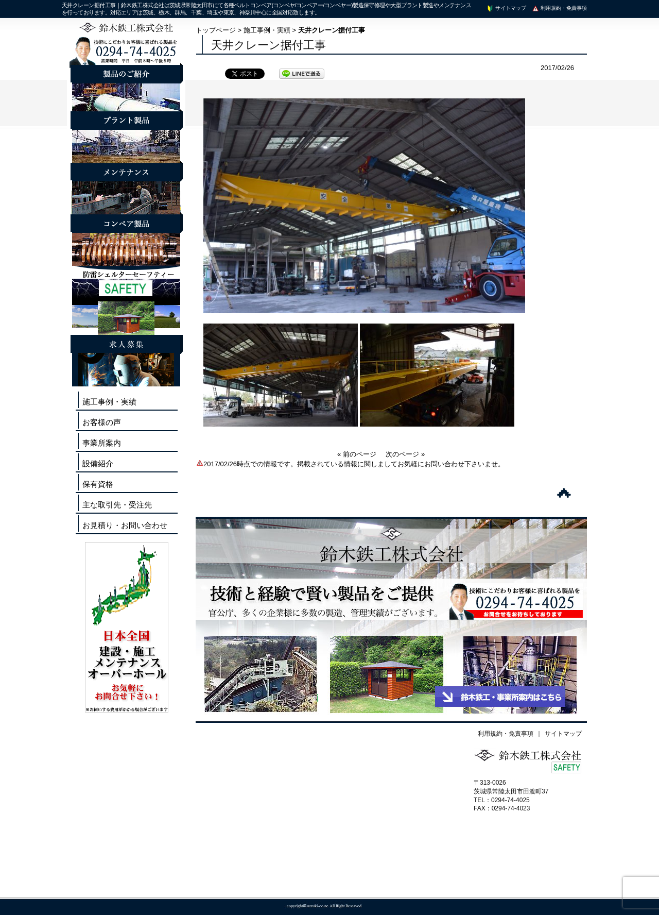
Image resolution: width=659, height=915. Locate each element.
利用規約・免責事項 (559, 8)
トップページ (216, 30)
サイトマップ (506, 8)
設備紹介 (97, 463)
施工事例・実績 (267, 30)
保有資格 (97, 484)
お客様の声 (101, 422)
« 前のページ (356, 454)
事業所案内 (101, 442)
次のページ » (405, 454)
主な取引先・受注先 (117, 504)
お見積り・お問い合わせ (124, 525)
